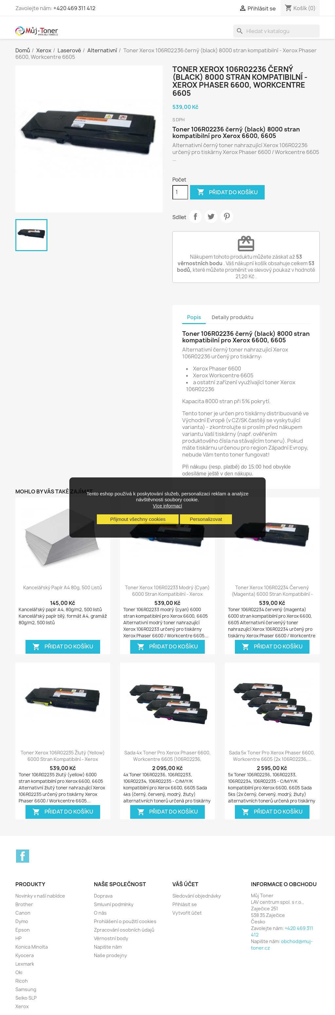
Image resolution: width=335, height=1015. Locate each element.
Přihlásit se (184, 904)
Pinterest (226, 216)
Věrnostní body (111, 938)
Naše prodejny (110, 955)
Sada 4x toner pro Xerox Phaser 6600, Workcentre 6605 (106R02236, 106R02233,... (167, 759)
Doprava (103, 896)
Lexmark (24, 964)
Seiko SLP (26, 998)
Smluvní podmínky (113, 904)
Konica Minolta (31, 947)
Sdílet (195, 216)
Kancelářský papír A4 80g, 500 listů (62, 587)
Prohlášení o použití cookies (125, 921)
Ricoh (21, 981)
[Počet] (180, 192)
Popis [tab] (194, 317)
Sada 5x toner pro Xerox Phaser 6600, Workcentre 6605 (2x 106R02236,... (272, 755)
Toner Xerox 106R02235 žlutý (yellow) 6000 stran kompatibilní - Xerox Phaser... (63, 759)
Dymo (21, 921)
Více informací (167, 505)
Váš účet (185, 884)
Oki (18, 972)
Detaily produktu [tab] (233, 317)
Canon (22, 913)
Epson (22, 930)
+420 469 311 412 (74, 8)
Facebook (22, 856)
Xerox (22, 1006)
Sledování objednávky (196, 896)
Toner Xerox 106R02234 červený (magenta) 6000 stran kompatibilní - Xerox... (272, 594)
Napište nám (108, 947)
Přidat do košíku (227, 192)
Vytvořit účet (187, 913)
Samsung (25, 989)
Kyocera (24, 955)
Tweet (211, 216)
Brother (24, 904)
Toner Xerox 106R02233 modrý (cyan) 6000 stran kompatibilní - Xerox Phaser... (167, 594)
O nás (100, 913)
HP (18, 938)
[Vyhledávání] (276, 31)
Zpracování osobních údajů (124, 930)
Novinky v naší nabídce (40, 896)
